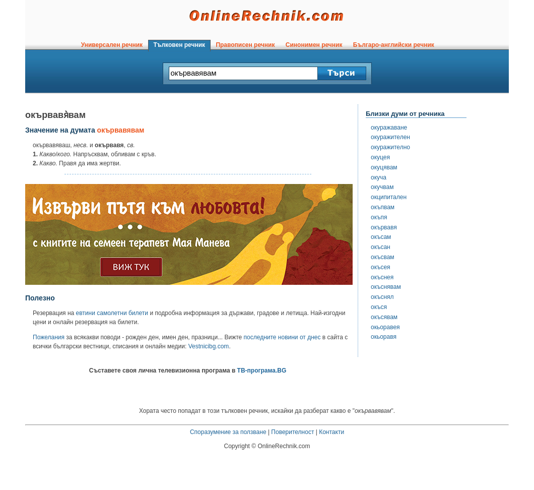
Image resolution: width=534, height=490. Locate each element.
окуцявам (384, 167)
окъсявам (384, 317)
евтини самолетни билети (112, 313)
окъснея (382, 277)
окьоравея (385, 327)
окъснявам (386, 286)
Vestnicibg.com (208, 346)
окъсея (380, 267)
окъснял (382, 296)
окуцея (380, 157)
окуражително (390, 147)
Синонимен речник (314, 44)
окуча (378, 177)
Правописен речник (245, 44)
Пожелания (48, 337)
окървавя (384, 227)
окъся (379, 307)
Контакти (331, 432)
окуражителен (390, 137)
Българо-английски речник (393, 44)
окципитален (389, 197)
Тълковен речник (179, 44)
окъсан (380, 247)
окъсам (381, 236)
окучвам (382, 187)
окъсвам (382, 257)
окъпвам (382, 207)
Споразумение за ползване (228, 432)
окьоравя (383, 336)
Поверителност (292, 432)
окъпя (379, 217)
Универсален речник (112, 44)
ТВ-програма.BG (262, 370)
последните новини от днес (282, 337)
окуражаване (389, 127)
